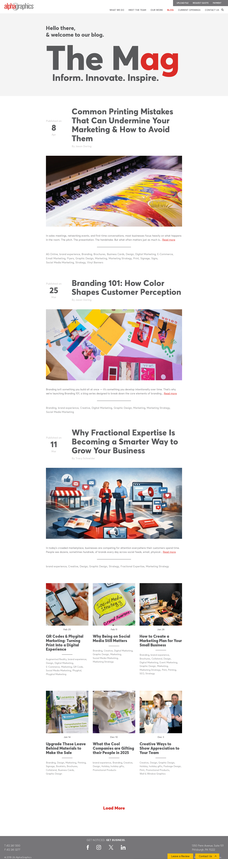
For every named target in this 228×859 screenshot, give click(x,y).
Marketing (101, 258)
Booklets (61, 766)
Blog (170, 10)
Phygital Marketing (56, 674)
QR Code (78, 667)
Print (136, 258)
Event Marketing (168, 662)
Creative (85, 408)
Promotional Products (104, 770)
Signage (145, 258)
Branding (87, 254)
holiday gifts (117, 766)
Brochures (99, 254)
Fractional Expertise (132, 566)
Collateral (157, 659)
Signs (154, 258)
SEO (142, 673)
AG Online (52, 254)
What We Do (116, 10)
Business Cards (115, 254)
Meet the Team (137, 10)
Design (130, 254)
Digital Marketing (145, 254)
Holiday (105, 766)
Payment (217, 3)
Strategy (80, 262)
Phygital (76, 670)
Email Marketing (55, 258)
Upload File (182, 3)
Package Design (172, 766)
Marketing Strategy (120, 258)
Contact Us (212, 10)
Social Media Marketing (60, 262)
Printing (172, 670)
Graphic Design (84, 258)
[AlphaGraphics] (19, 6)
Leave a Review (180, 856)
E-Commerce (165, 254)
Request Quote (201, 3)
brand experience (69, 254)
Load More (114, 808)
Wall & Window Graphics (153, 774)
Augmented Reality (56, 659)
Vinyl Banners (95, 262)
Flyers (70, 258)
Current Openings (189, 10)
